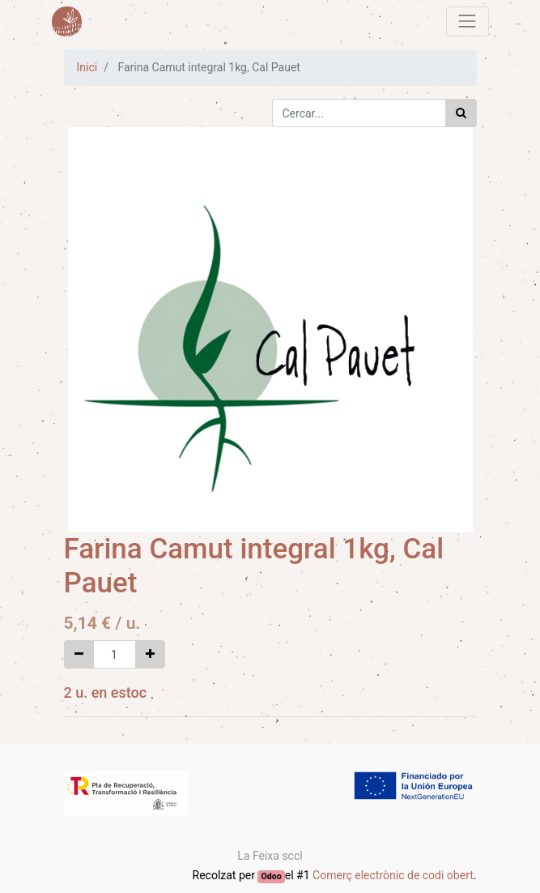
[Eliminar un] (79, 654)
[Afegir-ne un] (150, 654)
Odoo (271, 876)
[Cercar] (461, 113)
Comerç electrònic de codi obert (393, 875)
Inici (87, 67)
